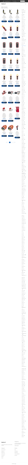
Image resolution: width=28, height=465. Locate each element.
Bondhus (23, 60)
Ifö (23, 196)
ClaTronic (23, 70)
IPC (23, 205)
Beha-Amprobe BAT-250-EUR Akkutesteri (17, 114)
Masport (23, 243)
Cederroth (23, 67)
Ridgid (23, 322)
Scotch (23, 337)
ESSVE (23, 112)
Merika (23, 249)
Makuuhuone (3, 452)
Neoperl (23, 272)
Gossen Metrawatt (23, 152)
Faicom (23, 123)
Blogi (15, 449)
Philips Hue (24, 298)
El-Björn (23, 102)
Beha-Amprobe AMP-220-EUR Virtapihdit (17, 65)
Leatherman (24, 220)
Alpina (23, 29)
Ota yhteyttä (16, 451)
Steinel (23, 362)
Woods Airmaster (24, 429)
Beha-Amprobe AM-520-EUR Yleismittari (11, 49)
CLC (23, 71)
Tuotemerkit (2, 455)
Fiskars (23, 135)
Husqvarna (24, 190)
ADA (23, 18)
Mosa (23, 262)
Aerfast (23, 23)
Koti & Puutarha (3, 449)
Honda (23, 184)
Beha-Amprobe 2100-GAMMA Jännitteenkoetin (17, 17)
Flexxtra (23, 139)
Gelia (23, 146)
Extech (23, 119)
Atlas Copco (24, 39)
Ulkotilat (2, 456)
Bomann (23, 59)
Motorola (23, 263)
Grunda (23, 159)
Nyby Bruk (23, 285)
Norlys (23, 282)
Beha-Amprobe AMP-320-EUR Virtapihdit (11, 81)
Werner (23, 423)
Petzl (23, 295)
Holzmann (23, 183)
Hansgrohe (24, 166)
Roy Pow (23, 327)
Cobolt (23, 74)
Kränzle (23, 215)
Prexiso (23, 309)
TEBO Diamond (24, 380)
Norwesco (24, 284)
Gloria (23, 150)
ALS (23, 30)
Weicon (23, 419)
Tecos (23, 381)
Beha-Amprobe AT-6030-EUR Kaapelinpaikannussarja (17, 98)
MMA (23, 259)
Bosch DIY (24, 63)
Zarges (23, 435)
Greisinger (23, 156)
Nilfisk (23, 277)
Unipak (23, 406)
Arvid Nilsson (23, 36)
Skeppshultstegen (24, 351)
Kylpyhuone (2, 451)
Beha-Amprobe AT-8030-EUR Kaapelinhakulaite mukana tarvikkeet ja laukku (11, 115)
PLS (23, 305)
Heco (23, 168)
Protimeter (24, 312)
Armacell (23, 34)
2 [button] (11, 142)
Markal (23, 241)
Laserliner (23, 219)
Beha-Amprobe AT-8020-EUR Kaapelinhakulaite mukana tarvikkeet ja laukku (4, 115)
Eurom (23, 116)
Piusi (23, 301)
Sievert (23, 346)
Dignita (23, 86)
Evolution (23, 117)
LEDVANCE (24, 223)
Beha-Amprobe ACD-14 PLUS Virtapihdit (10, 33)
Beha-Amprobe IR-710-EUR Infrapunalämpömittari (17, 133)
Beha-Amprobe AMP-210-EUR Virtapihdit (11, 65)
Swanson (23, 372)
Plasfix (23, 302)
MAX (23, 246)
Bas (23, 44)
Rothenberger (23, 325)
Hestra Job (24, 176)
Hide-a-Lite (24, 177)
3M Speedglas (23, 12)
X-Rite (23, 431)
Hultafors (23, 189)
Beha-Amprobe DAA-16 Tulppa (4, 132)
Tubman (23, 403)
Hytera (23, 194)
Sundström (24, 368)
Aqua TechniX (24, 33)
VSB (23, 415)
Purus (23, 315)
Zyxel (23, 436)
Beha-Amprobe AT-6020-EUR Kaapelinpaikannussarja (11, 98)
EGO (23, 100)
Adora (23, 22)
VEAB (23, 409)
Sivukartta (16, 455)
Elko (23, 104)
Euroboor (23, 113)
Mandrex (23, 239)
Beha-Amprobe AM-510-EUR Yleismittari (4, 49)
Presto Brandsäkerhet (23, 307)
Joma (23, 207)
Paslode (23, 294)
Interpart (23, 203)
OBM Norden (24, 286)
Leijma (23, 226)
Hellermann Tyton (24, 171)
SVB (23, 371)
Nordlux (23, 281)
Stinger (23, 363)
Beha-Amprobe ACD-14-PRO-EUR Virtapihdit (17, 33)
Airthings (23, 26)
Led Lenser (24, 222)
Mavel (23, 245)
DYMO (23, 94)
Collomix (23, 75)
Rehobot (23, 318)
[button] (13, 142)
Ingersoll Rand (23, 200)
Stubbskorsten (24, 366)
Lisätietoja (4, 21)
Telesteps (23, 384)
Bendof (23, 49)
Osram (23, 290)
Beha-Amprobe (24, 46)
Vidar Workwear (24, 412)
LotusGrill (23, 230)
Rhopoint (23, 321)
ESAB (23, 109)
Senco (23, 340)
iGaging (23, 197)
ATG (23, 38)
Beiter (23, 47)
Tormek (23, 399)
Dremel (23, 90)
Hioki (23, 180)
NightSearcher (24, 275)
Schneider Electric (24, 334)
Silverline (23, 349)
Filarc (23, 131)
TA (22, 375)
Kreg (23, 216)
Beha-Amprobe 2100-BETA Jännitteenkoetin (11, 17)
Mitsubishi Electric (24, 258)
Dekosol (23, 82)
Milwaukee (24, 254)
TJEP (23, 393)
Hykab (23, 192)
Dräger (23, 89)
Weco (23, 418)
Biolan (23, 53)
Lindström (23, 227)
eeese (23, 98)
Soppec (23, 354)
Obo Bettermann (24, 288)
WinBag (23, 426)
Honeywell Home (24, 186)
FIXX (23, 136)
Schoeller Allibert (24, 336)
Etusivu (2, 8)
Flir (23, 140)
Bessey (23, 50)
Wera (23, 422)
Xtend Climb (23, 432)
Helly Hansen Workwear (24, 173)
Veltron (23, 410)
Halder (23, 165)
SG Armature (23, 342)
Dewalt (23, 85)
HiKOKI (23, 179)
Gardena (23, 143)
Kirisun (23, 210)
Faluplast (23, 124)
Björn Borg (23, 54)
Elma (23, 105)
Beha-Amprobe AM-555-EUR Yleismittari (4, 65)
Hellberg (23, 169)
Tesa (23, 388)
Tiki (22, 392)
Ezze (23, 120)
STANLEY (24, 358)
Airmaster (23, 25)
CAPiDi (23, 66)
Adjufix (23, 21)
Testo (23, 389)
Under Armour (23, 405)
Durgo (23, 93)
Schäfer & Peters (24, 332)
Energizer (23, 108)
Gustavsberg (23, 162)
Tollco (23, 396)
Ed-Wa (23, 97)
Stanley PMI (23, 359)
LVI (23, 234)
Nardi (23, 267)
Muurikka (23, 266)
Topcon (23, 397)
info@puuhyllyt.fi (17, 445)
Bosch (23, 62)
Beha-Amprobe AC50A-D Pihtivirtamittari (4, 34)
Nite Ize (23, 278)
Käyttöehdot (16, 452)
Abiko (23, 15)
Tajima (23, 376)
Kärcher (23, 209)
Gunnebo (23, 160)
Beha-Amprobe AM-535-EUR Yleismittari (17, 49)
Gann (23, 142)
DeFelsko (23, 81)
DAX (23, 78)
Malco (23, 238)
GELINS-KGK (24, 147)
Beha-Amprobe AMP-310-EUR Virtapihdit (4, 81)
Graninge (23, 155)
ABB (23, 14)
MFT (23, 253)
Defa (23, 79)
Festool (23, 128)
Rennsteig (23, 319)
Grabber (23, 153)
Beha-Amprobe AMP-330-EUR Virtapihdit (17, 81)
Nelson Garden (23, 271)
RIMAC (23, 323)
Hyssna (23, 193)
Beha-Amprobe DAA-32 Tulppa (11, 132)
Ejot (23, 101)
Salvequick (23, 328)
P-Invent (23, 291)
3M (23, 9)
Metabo (23, 250)
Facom (23, 121)
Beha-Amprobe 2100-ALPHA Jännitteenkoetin (4, 17)
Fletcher (23, 138)
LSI (22, 231)
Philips (23, 297)
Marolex (23, 242)
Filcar (23, 132)
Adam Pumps (24, 19)
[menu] (26, 3)
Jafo (23, 206)
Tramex (23, 400)
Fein (23, 127)
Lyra (23, 235)
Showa (23, 345)
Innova (23, 202)
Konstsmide (24, 213)
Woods (23, 427)
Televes (23, 385)
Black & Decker (24, 56)
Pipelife (23, 299)
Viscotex (23, 414)
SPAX (23, 355)
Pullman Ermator (24, 314)
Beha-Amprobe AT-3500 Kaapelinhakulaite (4, 98)
